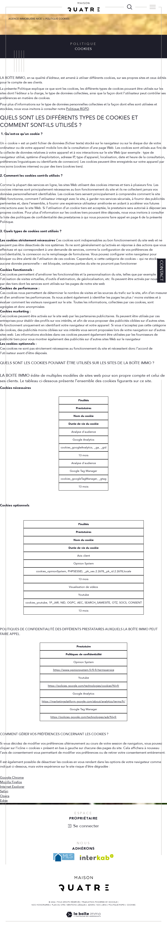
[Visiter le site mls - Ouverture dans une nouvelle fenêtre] (63, 857)
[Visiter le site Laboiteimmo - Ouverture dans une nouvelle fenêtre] (83, 919)
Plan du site (58, 905)
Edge (4, 800)
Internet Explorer (12, 786)
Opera (4, 796)
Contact (161, 270)
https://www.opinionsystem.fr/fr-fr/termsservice (83, 670)
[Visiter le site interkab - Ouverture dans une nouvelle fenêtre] (97, 857)
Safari (4, 791)
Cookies (131, 905)
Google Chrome (12, 777)
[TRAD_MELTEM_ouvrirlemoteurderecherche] (129, 7)
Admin (91, 905)
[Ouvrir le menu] (153, 7)
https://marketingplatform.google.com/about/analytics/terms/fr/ (83, 701)
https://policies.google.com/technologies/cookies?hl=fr (83, 686)
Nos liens (101, 905)
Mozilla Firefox (11, 782)
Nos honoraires (41, 905)
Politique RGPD (77, 109)
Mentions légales (76, 905)
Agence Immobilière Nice (25, 18)
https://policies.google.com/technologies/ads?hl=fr (83, 717)
